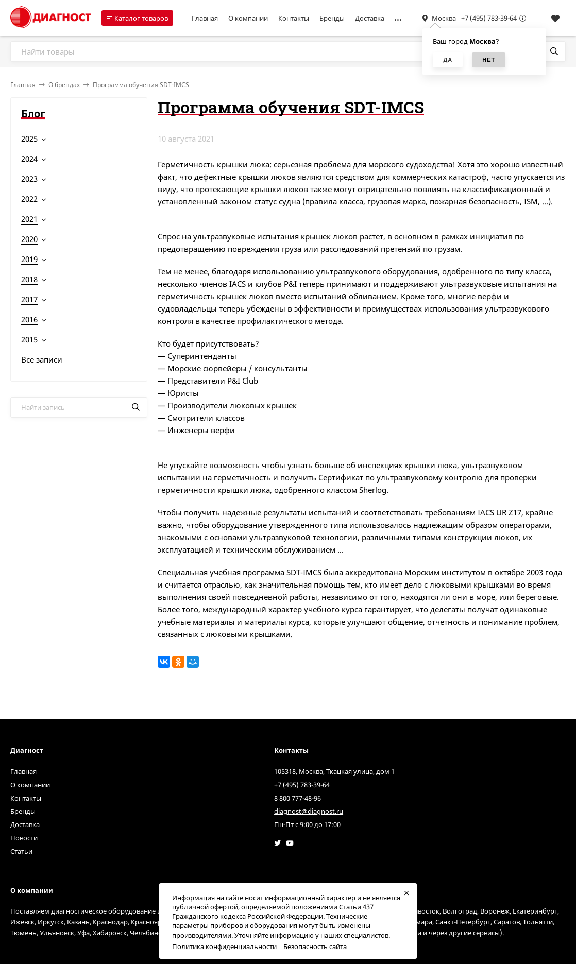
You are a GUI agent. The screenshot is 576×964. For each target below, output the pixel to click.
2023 (29, 179)
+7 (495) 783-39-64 (489, 18)
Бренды (332, 18)
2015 (29, 339)
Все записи (41, 359)
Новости (24, 837)
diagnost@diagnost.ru (308, 811)
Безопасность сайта (315, 946)
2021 (29, 219)
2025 (29, 138)
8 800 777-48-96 (297, 798)
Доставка (369, 18)
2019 (29, 259)
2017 (29, 299)
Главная (205, 18)
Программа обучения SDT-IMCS (141, 84)
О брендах (64, 84)
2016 (29, 319)
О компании (248, 18)
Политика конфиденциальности (224, 946)
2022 (29, 199)
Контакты (293, 18)
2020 (29, 239)
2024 (29, 158)
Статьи (21, 851)
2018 (29, 279)
